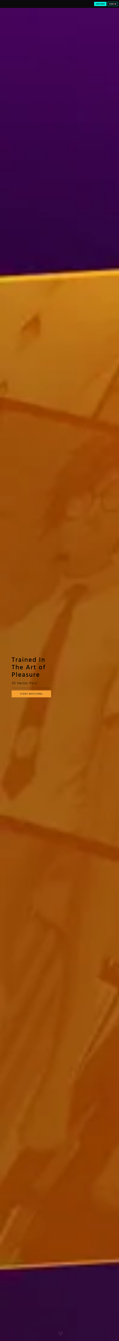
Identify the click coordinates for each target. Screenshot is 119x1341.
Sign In (112, 4)
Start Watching (31, 694)
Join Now (100, 4)
